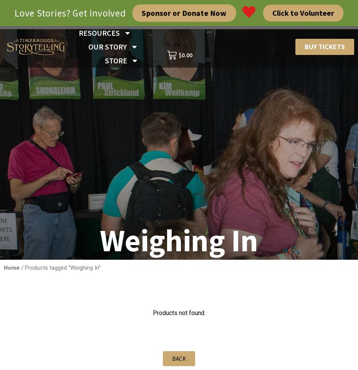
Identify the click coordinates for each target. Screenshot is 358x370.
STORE (122, 61)
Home (12, 267)
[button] (208, 59)
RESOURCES (105, 33)
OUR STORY (113, 47)
